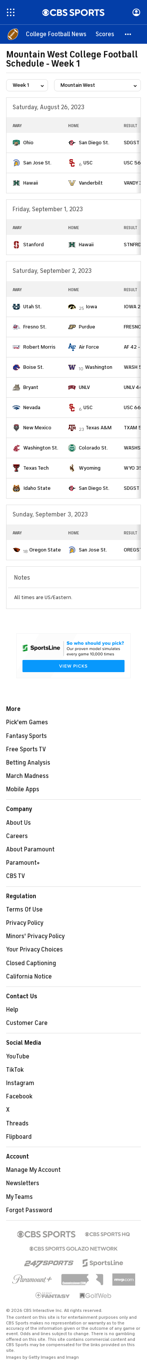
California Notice (29, 976)
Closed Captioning (31, 963)
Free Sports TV (26, 749)
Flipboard (19, 1137)
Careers (17, 836)
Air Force (89, 347)
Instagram (20, 1083)
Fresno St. (34, 327)
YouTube (17, 1056)
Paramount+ (23, 863)
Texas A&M (99, 427)
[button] (128, 34)
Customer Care (27, 1023)
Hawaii (30, 183)
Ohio (28, 142)
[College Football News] (56, 34)
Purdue (87, 327)
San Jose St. (37, 162)
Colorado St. (93, 448)
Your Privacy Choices (34, 949)
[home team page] (16, 143)
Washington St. (40, 448)
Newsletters (22, 1183)
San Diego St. (94, 142)
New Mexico (37, 427)
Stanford (33, 244)
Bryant (30, 387)
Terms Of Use (24, 909)
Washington (98, 367)
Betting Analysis (28, 763)
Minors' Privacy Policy (35, 936)
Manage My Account (33, 1170)
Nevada (31, 407)
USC (88, 162)
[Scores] (105, 34)
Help (12, 1010)
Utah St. (32, 306)
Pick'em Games (27, 722)
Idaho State (37, 488)
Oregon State (45, 550)
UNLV (84, 387)
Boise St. (33, 367)
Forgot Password (29, 1210)
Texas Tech (36, 468)
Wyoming (90, 468)
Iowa (91, 306)
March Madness (27, 776)
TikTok (15, 1070)
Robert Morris (39, 347)
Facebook (19, 1096)
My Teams (19, 1197)
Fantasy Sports (26, 736)
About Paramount (30, 849)
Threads (17, 1123)
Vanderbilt (91, 183)
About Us (18, 823)
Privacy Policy (24, 923)
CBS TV (15, 876)
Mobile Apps (22, 789)
